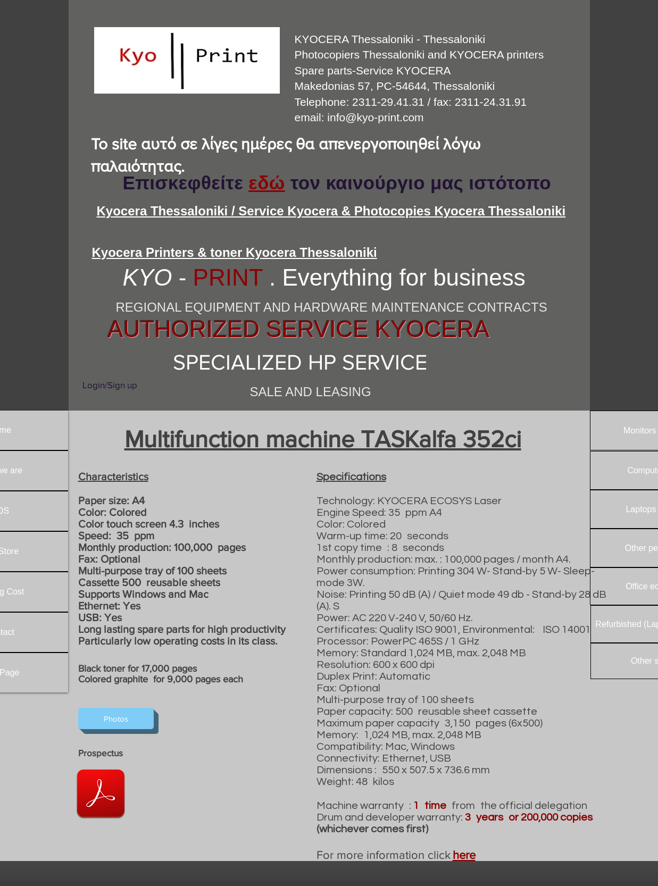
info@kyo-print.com (375, 117)
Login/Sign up (109, 385)
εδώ (266, 182)
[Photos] (116, 718)
